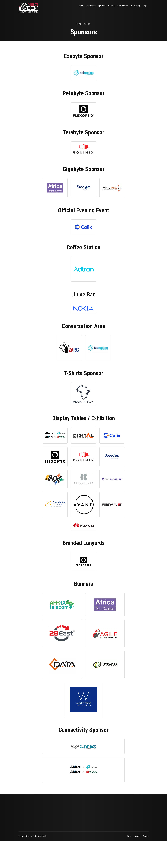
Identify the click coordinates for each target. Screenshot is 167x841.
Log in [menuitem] (145, 5)
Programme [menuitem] (91, 5)
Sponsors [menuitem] (111, 5)
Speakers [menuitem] (101, 5)
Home (129, 836)
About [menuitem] (81, 7)
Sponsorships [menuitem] (123, 5)
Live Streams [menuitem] (135, 7)
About (137, 836)
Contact (146, 836)
